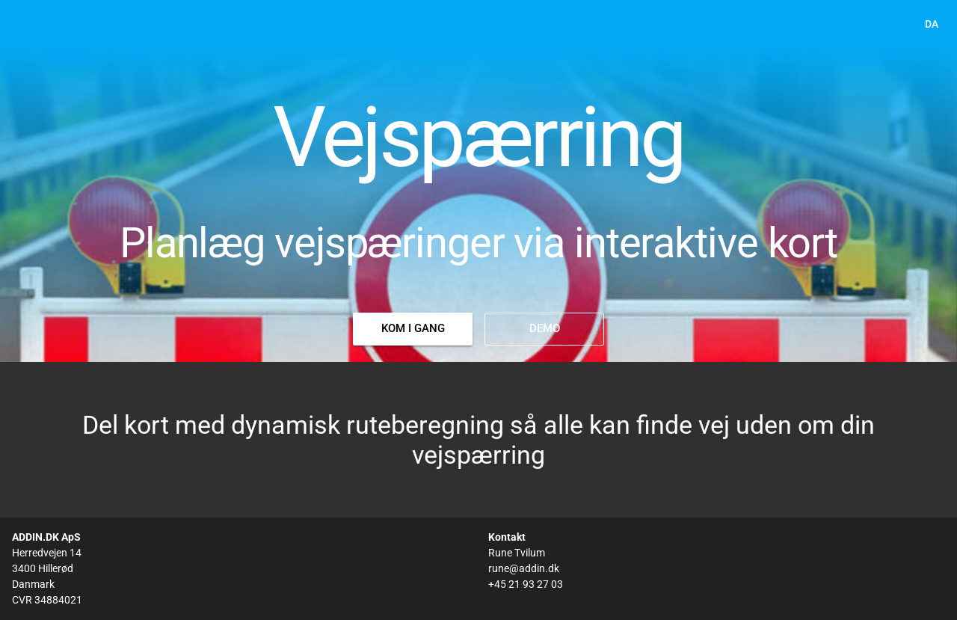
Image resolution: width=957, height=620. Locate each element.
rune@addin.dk (523, 568)
